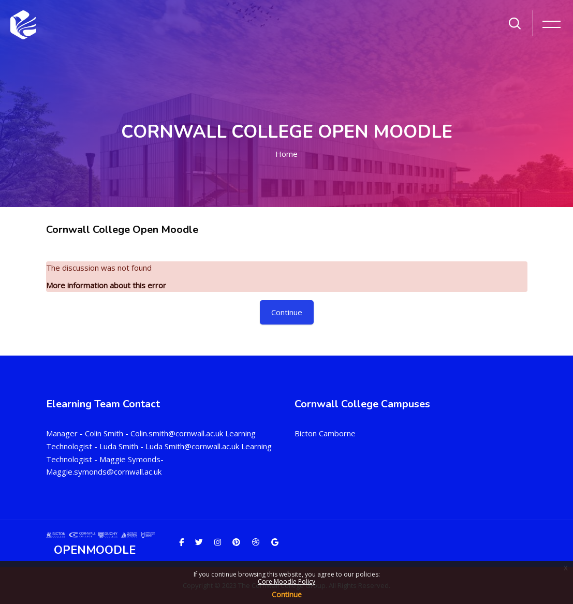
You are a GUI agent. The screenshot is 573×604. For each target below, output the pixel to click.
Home (286, 154)
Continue (287, 594)
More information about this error (106, 285)
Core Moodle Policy (286, 581)
